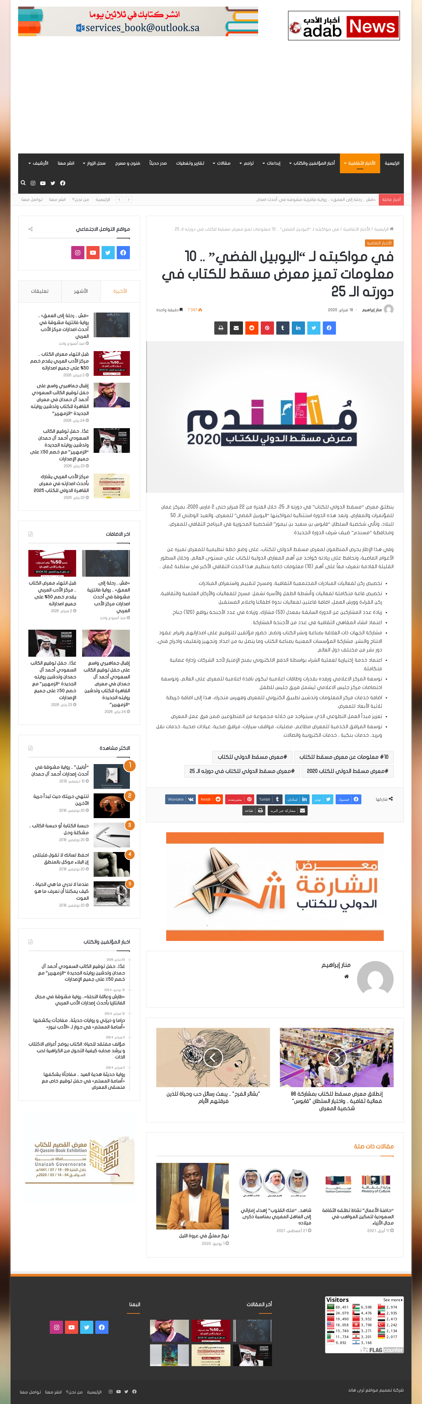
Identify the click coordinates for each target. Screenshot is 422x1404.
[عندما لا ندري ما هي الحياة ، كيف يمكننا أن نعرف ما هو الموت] (112, 893)
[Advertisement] (211, 104)
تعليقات (39, 291)
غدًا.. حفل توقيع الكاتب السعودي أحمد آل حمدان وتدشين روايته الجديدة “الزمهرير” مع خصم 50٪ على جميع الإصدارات (59, 445)
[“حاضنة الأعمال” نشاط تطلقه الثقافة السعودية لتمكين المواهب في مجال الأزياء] (357, 1183)
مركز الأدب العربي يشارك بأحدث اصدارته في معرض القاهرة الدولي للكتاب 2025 (61, 483)
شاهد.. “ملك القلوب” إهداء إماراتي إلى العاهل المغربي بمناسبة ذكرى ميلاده (276, 1216)
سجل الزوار (96, 163)
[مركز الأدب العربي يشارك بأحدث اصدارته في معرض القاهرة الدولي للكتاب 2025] (112, 486)
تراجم (249, 163)
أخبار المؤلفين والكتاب (314, 163)
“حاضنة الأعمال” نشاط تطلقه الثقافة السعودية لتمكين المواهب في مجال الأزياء (358, 1216)
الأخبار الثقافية (361, 163)
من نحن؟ (80, 199)
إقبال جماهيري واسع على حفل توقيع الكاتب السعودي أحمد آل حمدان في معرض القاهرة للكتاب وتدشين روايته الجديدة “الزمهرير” (60, 399)
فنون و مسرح (127, 163)
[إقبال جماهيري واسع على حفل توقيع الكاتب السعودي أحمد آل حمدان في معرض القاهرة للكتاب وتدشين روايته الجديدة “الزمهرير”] (112, 395)
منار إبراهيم (372, 310)
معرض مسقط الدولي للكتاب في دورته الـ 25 (240, 771)
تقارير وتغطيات (190, 163)
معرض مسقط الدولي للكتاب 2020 (345, 771)
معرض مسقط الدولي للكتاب (250, 757)
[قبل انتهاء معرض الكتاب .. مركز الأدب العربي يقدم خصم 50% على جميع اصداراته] (112, 363)
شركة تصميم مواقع (384, 1390)
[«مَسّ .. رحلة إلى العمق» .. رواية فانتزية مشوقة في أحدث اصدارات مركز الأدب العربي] (112, 325)
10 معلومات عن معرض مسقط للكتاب (343, 757)
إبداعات (273, 163)
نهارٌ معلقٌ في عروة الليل (204, 1235)
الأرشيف (40, 163)
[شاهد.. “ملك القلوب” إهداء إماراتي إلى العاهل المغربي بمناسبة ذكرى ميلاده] (275, 1183)
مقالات (223, 163)
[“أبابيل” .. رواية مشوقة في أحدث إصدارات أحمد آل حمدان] (112, 776)
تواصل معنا (32, 199)
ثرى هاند (356, 1390)
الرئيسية (392, 163)
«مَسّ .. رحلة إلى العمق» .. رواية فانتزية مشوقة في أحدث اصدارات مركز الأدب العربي (108, 597)
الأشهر (81, 291)
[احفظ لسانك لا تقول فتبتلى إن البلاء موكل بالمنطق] (112, 864)
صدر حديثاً (158, 163)
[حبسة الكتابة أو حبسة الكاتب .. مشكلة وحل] (112, 835)
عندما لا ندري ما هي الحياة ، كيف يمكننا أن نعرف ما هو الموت (61, 891)
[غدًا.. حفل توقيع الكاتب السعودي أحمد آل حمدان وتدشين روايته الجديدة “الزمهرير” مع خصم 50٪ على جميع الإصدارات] (112, 440)
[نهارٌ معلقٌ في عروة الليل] (192, 1196)
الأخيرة (120, 291)
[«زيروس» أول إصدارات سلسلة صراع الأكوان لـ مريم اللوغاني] (169, 1355)
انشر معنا (66, 163)
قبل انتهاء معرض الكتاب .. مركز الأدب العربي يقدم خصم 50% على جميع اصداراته (59, 361)
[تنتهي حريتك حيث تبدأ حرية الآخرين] (112, 805)
